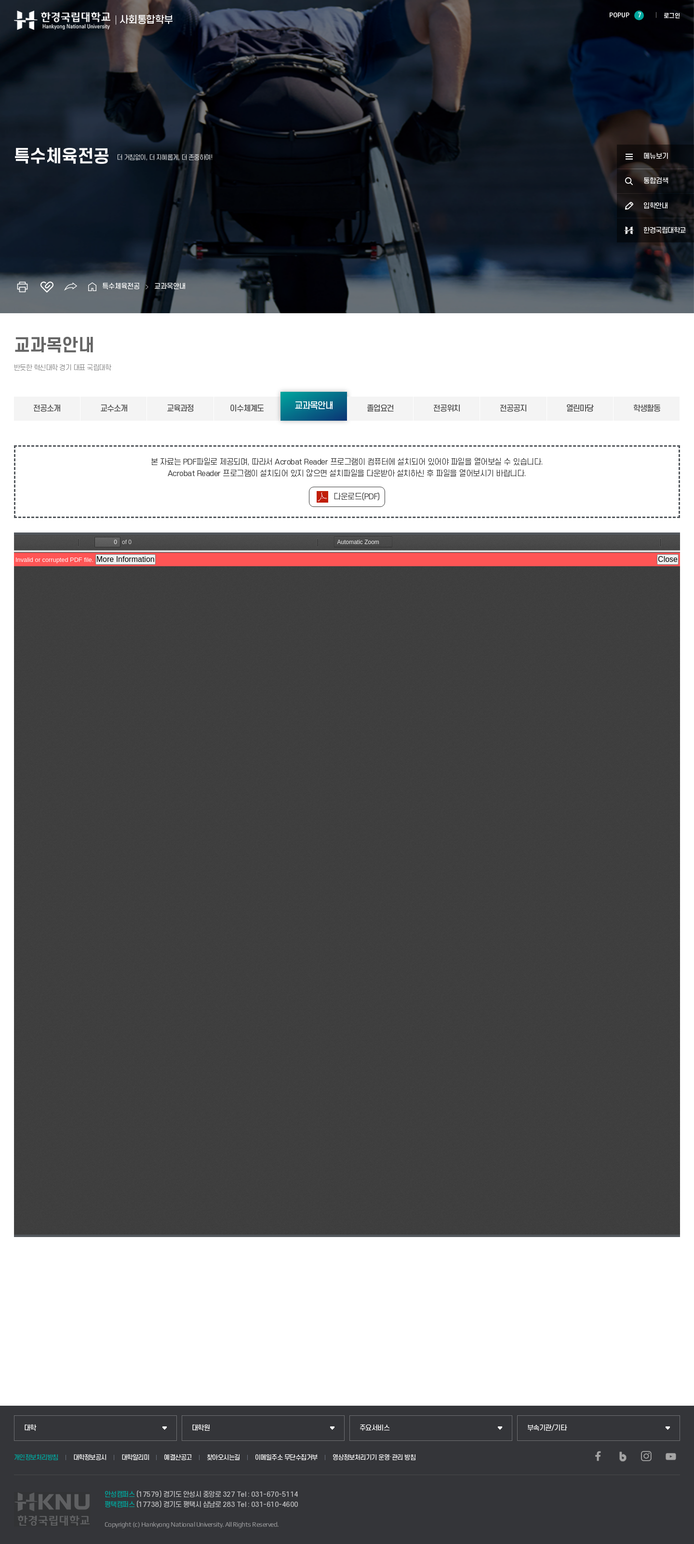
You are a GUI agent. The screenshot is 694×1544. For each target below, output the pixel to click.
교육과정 (180, 408)
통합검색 (655, 181)
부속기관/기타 (547, 1428)
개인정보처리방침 (36, 1457)
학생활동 (646, 408)
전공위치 (446, 408)
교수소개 (113, 408)
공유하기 (71, 287)
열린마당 (579, 408)
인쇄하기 (23, 287)
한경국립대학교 (664, 230)
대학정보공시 (90, 1457)
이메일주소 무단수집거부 (286, 1457)
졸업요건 (380, 408)
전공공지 (513, 408)
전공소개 (46, 408)
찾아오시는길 (223, 1457)
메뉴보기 (655, 156)
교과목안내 (170, 286)
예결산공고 (178, 1457)
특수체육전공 (121, 286)
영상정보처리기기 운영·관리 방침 (374, 1457)
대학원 (201, 1428)
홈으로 (92, 287)
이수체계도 (247, 408)
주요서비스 (375, 1428)
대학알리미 (135, 1457)
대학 (30, 1428)
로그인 (672, 16)
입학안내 (655, 206)
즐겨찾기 (47, 287)
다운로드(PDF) (357, 496)
